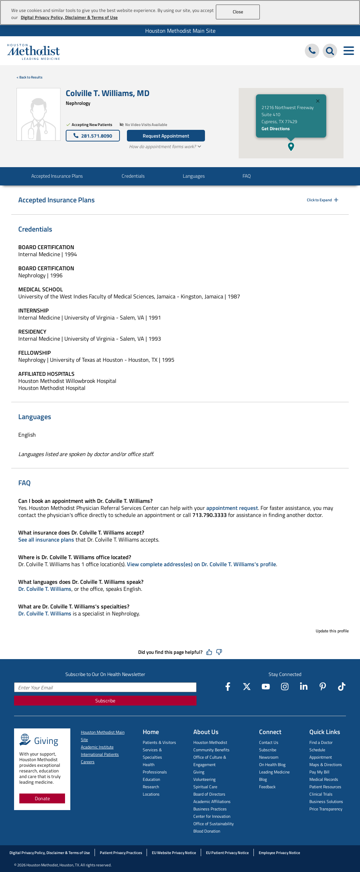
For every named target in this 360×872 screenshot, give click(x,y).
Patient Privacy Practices (121, 852)
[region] (180, 12)
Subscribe (105, 700)
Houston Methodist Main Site (180, 30)
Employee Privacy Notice (279, 852)
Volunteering (204, 779)
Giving (198, 772)
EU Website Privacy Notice (174, 852)
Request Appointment (166, 135)
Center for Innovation (211, 816)
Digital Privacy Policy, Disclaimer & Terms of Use (49, 852)
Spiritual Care (205, 786)
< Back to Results (30, 77)
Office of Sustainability (213, 823)
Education (151, 779)
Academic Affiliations (212, 801)
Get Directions (276, 128)
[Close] (318, 102)
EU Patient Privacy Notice (227, 852)
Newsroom (268, 757)
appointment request (232, 508)
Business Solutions (326, 801)
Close (238, 11)
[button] (291, 146)
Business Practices (210, 808)
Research (151, 786)
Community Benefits (211, 749)
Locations (151, 794)
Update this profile (332, 630)
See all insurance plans (46, 539)
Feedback (267, 786)
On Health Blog (272, 764)
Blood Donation (206, 831)
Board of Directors (209, 794)
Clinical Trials (321, 794)
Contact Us (268, 742)
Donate (42, 798)
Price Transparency (325, 808)
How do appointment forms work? (166, 146)
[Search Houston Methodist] (330, 51)
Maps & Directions (325, 764)
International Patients (100, 754)
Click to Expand (323, 199)
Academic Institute (97, 747)
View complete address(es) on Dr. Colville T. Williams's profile (201, 564)
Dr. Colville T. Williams (44, 589)
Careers (88, 761)
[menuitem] (180, 30)
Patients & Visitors (159, 742)
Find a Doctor (321, 742)
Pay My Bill (319, 772)
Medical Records (323, 779)
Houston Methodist (210, 742)
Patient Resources (325, 786)
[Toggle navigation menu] (348, 51)
